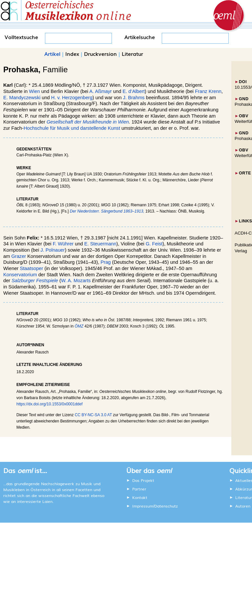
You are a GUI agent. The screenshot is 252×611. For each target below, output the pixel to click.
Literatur (132, 53)
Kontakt (139, 497)
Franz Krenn (208, 91)
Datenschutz (166, 506)
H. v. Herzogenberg (72, 97)
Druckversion (100, 53)
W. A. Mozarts (76, 280)
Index (72, 53)
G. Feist (154, 243)
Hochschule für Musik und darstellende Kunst (72, 128)
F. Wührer (63, 243)
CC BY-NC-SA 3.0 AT (93, 415)
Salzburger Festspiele (34, 280)
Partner (139, 489)
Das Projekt (143, 480)
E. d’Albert (133, 91)
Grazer (18, 256)
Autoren (242, 506)
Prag (106, 262)
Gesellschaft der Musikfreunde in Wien (88, 121)
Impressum (142, 506)
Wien (34, 91)
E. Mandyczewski (21, 97)
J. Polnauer (52, 250)
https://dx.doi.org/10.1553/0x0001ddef (49, 404)
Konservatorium (20, 274)
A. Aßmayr (100, 91)
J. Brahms (134, 97)
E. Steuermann (100, 243)
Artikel (52, 53)
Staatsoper (31, 268)
